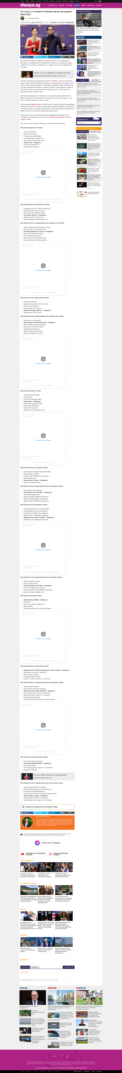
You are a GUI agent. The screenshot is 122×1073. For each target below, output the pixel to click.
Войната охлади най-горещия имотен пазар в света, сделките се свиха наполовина (61, 1007)
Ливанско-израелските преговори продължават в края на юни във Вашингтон (94, 74)
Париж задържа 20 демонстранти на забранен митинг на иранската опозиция (39, 1039)
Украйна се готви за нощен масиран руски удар (38, 1029)
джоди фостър (37, 834)
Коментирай (67, 967)
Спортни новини (45, 1)
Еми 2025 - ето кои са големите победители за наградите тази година (28, 875)
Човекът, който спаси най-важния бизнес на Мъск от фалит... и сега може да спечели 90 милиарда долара (46, 925)
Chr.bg (77, 1)
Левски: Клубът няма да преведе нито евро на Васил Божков (95, 1040)
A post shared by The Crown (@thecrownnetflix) (43, 292)
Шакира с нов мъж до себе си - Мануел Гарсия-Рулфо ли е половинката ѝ (94, 184)
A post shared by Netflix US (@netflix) (43, 752)
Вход (96, 1)
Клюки (39, 1)
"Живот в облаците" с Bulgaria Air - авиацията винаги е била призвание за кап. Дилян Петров (94, 162)
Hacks (63, 835)
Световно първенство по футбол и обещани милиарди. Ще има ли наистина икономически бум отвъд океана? (63, 925)
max (32, 834)
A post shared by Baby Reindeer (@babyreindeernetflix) (43, 661)
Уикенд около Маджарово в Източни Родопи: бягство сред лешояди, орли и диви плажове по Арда (28, 899)
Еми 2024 (33, 835)
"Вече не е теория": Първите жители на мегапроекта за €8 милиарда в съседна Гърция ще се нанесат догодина (61, 1016)
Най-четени (95, 80)
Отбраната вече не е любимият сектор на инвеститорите (67, 1043)
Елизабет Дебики (52, 834)
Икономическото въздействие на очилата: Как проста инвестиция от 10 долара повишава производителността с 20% (28, 925)
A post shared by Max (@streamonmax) (43, 462)
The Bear (54, 81)
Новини (27, 1)
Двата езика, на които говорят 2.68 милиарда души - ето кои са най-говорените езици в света (94, 146)
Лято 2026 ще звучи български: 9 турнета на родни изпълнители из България (88, 30)
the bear (69, 834)
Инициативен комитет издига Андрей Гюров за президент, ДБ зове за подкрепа (94, 61)
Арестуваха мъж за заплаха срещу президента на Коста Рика (93, 67)
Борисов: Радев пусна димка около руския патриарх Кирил (93, 54)
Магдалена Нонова (42, 816)
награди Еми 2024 (39, 835)
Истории (53, 22)
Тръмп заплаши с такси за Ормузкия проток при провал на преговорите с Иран (38, 1022)
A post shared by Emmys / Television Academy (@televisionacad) (43, 199)
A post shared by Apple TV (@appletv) (43, 385)
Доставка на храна (52, 1)
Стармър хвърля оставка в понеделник (28, 1007)
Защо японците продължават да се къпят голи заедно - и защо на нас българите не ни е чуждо (94, 137)
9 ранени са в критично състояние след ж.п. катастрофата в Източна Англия (94, 42)
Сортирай (34, 967)
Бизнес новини (32, 1)
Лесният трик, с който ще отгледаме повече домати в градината (94, 170)
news (81, 37)
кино (25, 834)
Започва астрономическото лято (38, 1012)
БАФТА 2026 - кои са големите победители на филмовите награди (63, 875)
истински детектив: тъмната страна (52, 835)
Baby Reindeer (36, 104)
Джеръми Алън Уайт (62, 834)
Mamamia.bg (72, 1)
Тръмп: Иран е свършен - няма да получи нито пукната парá (45, 950)
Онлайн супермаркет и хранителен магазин (94, 193)
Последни (82, 80)
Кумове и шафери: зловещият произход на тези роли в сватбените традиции (88, 112)
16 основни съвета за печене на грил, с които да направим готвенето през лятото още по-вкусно (63, 899)
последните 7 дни (83, 131)
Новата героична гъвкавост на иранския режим (27, 950)
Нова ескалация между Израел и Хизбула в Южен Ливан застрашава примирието (63, 951)
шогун (46, 834)
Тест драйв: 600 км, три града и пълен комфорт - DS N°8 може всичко (94, 154)
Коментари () (69, 22)
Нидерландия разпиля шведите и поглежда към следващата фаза (95, 1014)
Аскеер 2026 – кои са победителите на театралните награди (44, 875)
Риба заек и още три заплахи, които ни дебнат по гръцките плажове (87, 106)
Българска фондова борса (58, 1)
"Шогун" (23, 98)
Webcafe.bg (65, 1)
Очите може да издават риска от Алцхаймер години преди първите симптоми (94, 177)
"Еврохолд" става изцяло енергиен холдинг (66, 1024)
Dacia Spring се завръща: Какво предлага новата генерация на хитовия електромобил (60, 1035)
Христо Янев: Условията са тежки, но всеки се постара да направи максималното (95, 1023)
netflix (42, 834)
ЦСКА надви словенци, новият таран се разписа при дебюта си (94, 1032)
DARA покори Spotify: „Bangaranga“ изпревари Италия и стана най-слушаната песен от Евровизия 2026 (45, 899)
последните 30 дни (95, 131)
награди (28, 834)
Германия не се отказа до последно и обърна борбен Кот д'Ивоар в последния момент (88, 1007)
